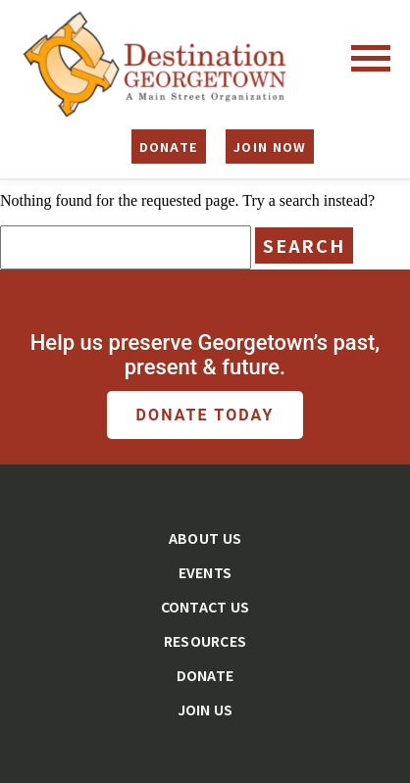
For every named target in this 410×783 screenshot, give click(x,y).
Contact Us (205, 606)
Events (205, 572)
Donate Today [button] (205, 415)
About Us (205, 538)
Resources (205, 641)
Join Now (269, 146)
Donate (169, 146)
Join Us (205, 709)
